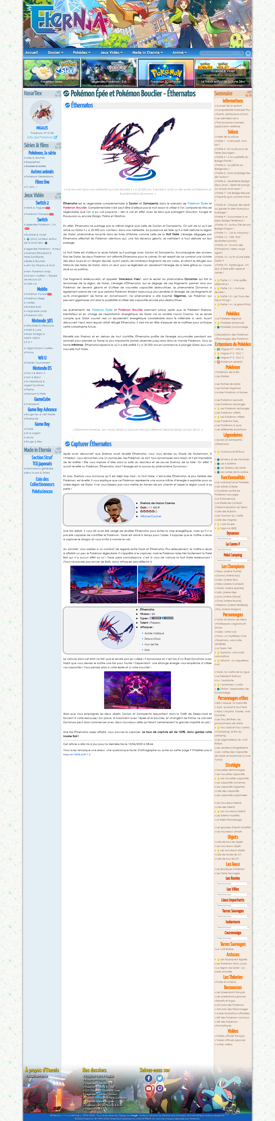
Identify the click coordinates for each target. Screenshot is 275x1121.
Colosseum (32, 404)
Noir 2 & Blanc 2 (35, 373)
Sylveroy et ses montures (233, 459)
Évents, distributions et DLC (232, 114)
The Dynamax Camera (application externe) (229, 124)
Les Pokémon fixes (227, 421)
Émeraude (32, 418)
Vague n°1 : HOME (230, 349)
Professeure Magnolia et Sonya (230, 625)
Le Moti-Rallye (224, 949)
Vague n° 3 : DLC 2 (230, 357)
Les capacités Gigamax (230, 786)
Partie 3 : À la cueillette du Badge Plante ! (231, 158)
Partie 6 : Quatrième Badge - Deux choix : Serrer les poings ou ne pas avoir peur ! (233, 184)
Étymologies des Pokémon (232, 338)
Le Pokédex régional (228, 318)
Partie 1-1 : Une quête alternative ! (230, 282)
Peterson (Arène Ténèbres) (232, 605)
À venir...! (31, 186)
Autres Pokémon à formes (231, 392)
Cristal (29, 429)
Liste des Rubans (226, 511)
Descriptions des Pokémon (232, 334)
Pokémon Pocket (36, 294)
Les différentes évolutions (231, 429)
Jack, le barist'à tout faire (231, 707)
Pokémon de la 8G (227, 372)
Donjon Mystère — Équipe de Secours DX (40, 277)
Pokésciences (42, 491)
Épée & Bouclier (35, 261)
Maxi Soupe (226, 524)
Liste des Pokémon (40, 137)
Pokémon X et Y (93, 1108)
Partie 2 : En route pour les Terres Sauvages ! (231, 150)
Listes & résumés (35, 157)
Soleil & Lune (33, 329)
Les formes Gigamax (228, 388)
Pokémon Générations (39, 176)
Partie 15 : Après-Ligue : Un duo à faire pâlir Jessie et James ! (232, 268)
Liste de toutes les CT (228, 854)
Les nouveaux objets (228, 846)
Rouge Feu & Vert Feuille (40, 414)
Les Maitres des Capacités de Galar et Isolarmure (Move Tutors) (232, 755)
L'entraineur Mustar (230, 684)
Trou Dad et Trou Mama (233, 727)
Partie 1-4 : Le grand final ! (233, 306)
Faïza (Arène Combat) (230, 584)
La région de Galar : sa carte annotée (229, 969)
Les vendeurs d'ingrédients (232, 747)
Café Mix (31, 283)
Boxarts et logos (225, 1000)
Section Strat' (42, 457)
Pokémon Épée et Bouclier (99, 1101)
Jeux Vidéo (109, 53)
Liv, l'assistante (225, 680)
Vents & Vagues (35, 207)
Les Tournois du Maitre (229, 515)
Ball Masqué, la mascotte (231, 703)
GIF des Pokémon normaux (232, 1017)
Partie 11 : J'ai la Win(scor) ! (233, 232)
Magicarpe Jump (36, 311)
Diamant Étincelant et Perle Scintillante (106, 1098)
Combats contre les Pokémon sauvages (227, 492)
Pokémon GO (34, 315)
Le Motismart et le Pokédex (232, 482)
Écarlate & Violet (223, 71)
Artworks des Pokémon (230, 1005)
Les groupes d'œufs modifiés (233, 827)
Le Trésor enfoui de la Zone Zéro (223, 81)
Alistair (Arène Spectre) (230, 588)
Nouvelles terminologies (230, 770)
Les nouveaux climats (229, 831)
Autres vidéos (224, 1044)
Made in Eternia (145, 53)
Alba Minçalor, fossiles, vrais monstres (232, 713)
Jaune (29, 437)
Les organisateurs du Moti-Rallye (231, 741)
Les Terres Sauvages (228, 873)
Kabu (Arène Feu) (227, 579)
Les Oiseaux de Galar (231, 468)
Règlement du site (38, 1076)
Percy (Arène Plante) (228, 571)
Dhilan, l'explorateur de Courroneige (232, 690)
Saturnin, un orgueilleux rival (231, 662)
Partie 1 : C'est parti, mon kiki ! (231, 142)
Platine (30, 389)
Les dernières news (227, 118)
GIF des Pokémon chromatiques (226, 1023)
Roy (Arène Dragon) (228, 609)
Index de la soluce (227, 136)
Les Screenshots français (230, 992)
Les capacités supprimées (231, 795)
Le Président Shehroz (228, 676)
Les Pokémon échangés (230, 404)
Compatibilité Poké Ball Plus (233, 110)
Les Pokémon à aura (228, 425)
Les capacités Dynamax (230, 782)
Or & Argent (33, 433)
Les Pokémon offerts (228, 412)
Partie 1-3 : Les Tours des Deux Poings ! (232, 298)
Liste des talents (225, 807)
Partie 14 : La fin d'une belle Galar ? (232, 258)
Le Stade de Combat (229, 503)
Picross (30, 352)
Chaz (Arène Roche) (228, 600)
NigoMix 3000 (226, 528)
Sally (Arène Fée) (226, 592)
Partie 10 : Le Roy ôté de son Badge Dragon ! (233, 226)
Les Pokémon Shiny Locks (231, 963)
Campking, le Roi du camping (228, 733)
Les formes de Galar (228, 384)
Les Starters (222, 376)
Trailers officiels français (230, 1036)
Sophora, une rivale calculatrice (229, 654)
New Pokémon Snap (38, 271)
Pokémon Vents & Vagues (99, 1076)
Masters (30, 302)
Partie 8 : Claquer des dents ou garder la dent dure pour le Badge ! (232, 208)
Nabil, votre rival (226, 631)
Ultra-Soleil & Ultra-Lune (40, 325)
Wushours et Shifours (230, 452)
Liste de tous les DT (227, 858)
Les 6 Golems (226, 463)
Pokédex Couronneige (232, 327)
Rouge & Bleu (34, 441)
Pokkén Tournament (38, 362)
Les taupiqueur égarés (232, 959)
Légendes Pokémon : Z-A (109, 81)
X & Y (29, 342)
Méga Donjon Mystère (39, 348)
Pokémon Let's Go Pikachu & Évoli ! (104, 1105)
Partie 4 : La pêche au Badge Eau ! (229, 167)
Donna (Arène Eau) (228, 575)
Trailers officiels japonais (230, 1040)
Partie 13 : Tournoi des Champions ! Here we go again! (230, 248)
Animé (177, 53)
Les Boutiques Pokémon (230, 869)
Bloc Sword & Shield (38, 472)
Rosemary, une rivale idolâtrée (228, 642)
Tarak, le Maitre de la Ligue (232, 672)
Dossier (54, 53)
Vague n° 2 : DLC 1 (230, 353)
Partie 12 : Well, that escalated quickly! (227, 238)
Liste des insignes (226, 519)
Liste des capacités (227, 791)
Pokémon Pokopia (37, 214)
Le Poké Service (225, 498)
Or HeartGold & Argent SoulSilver (34, 383)
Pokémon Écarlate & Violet (99, 1087)
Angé (134, 1115)
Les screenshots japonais (231, 996)
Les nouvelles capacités (230, 774)
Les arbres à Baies (227, 486)
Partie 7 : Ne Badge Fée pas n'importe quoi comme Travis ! (232, 196)
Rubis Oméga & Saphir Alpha (34, 335)
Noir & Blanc (33, 377)
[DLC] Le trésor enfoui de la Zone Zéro (40, 241)
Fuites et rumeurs (226, 982)
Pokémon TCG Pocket (166, 81)
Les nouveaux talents (228, 802)
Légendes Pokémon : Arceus (43, 248)
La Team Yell (224, 648)
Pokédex (80, 53)
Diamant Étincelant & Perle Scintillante (38, 255)
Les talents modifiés (227, 815)
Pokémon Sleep (51, 81)
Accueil (31, 53)
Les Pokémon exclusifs (229, 400)
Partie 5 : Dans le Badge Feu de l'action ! (232, 175)
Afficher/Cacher (150, 516)
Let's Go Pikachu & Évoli (40, 265)
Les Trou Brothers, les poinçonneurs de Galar (229, 721)
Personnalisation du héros (231, 507)
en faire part (78, 754)
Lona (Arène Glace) (228, 596)
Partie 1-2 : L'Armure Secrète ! (229, 290)
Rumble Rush (33, 306)
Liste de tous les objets (229, 842)
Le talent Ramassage (229, 819)
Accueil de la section (229, 105)
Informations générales (39, 468)
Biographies (33, 162)
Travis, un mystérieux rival (231, 636)
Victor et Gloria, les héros (231, 619)
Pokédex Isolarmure (230, 323)
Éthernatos (222, 444)
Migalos (42, 128)
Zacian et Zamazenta (229, 439)
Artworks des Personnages (232, 1009)
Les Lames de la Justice (232, 472)
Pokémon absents (229, 362)
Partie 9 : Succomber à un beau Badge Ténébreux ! (231, 218)
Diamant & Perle (36, 393)
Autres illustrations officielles (232, 1013)
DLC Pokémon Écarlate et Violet (102, 1090)
